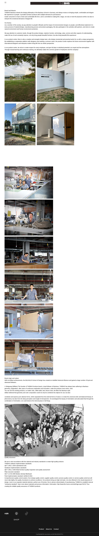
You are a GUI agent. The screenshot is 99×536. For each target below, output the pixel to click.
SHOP (16, 520)
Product (41, 529)
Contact (56, 529)
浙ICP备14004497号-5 (57, 534)
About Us (49, 529)
